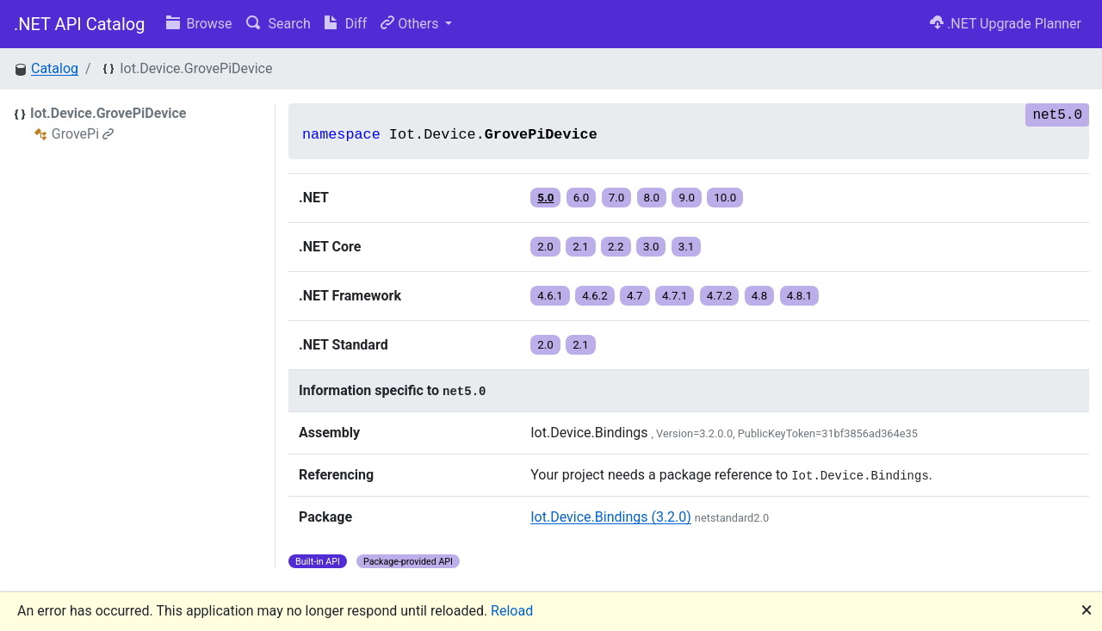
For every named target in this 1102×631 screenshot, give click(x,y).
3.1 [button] (686, 246)
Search (278, 23)
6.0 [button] (581, 197)
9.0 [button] (686, 197)
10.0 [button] (725, 197)
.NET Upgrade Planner (1005, 23)
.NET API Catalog (79, 24)
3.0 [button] (651, 246)
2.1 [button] (581, 246)
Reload (512, 611)
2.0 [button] (545, 246)
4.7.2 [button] (720, 295)
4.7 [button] (635, 295)
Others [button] (411, 23)
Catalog (54, 68)
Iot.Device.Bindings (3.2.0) (610, 517)
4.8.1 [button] (800, 295)
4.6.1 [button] (550, 295)
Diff (346, 23)
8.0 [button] (652, 197)
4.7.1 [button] (675, 295)
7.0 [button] (617, 197)
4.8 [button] (760, 295)
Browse (199, 23)
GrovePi (83, 134)
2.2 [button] (616, 246)
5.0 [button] (545, 197)
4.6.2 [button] (595, 295)
